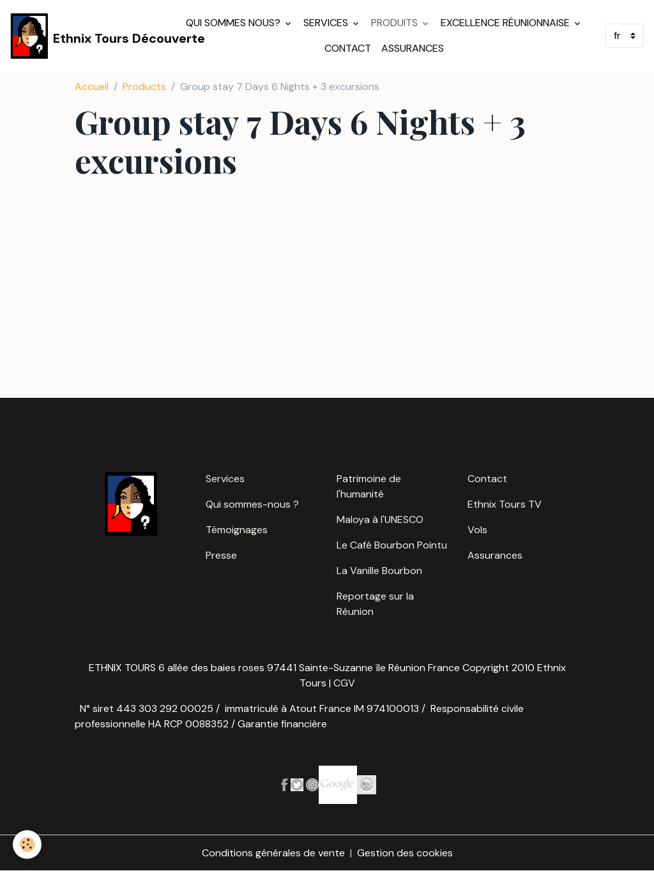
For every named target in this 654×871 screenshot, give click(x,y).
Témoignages (237, 529)
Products (144, 86)
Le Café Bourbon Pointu (392, 545)
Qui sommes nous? (234, 22)
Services (327, 22)
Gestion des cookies (405, 853)
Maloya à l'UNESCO (380, 519)
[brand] (88, 36)
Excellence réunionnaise (506, 22)
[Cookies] (27, 844)
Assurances (412, 48)
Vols (477, 529)
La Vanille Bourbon (379, 570)
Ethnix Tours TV (505, 504)
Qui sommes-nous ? (252, 504)
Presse (221, 555)
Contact (347, 48)
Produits (395, 22)
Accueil (92, 86)
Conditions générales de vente (273, 853)
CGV (344, 683)
